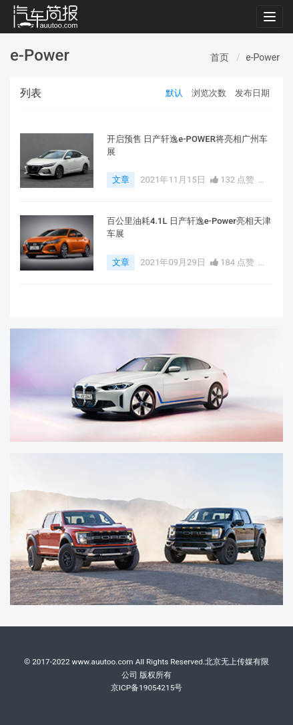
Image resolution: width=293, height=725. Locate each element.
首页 (219, 57)
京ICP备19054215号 (147, 687)
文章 (120, 180)
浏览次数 (209, 93)
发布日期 (252, 93)
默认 (174, 93)
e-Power (263, 57)
